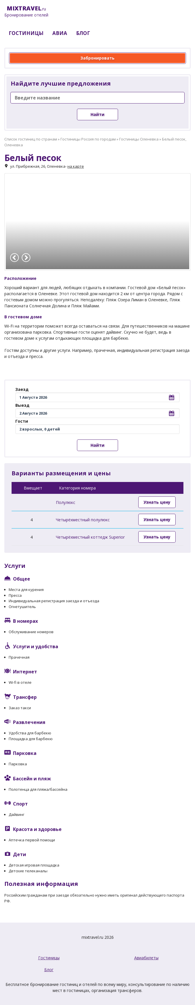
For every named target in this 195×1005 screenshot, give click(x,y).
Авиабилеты (146, 957)
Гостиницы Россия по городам (88, 139)
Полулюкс (65, 502)
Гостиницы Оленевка (139, 139)
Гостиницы (49, 957)
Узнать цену (157, 502)
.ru (26, 11)
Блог (49, 969)
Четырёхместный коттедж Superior (90, 537)
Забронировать (97, 58)
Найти (97, 114)
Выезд (22, 405)
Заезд (22, 389)
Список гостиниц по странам (30, 139)
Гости (21, 421)
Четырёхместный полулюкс (83, 519)
